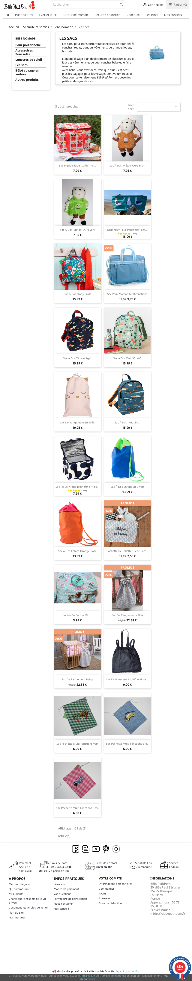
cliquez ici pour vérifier (127, 971)
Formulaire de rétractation (70, 898)
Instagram (116, 849)
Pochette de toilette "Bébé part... (127, 551)
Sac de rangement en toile (77, 422)
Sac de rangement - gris (127, 615)
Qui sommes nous (20, 889)
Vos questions (62, 894)
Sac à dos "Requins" (127, 422)
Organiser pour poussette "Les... (127, 229)
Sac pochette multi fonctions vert (77, 743)
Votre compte (110, 878)
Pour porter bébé (28, 45)
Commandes (107, 888)
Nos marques (17, 917)
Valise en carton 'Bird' (77, 615)
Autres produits (27, 80)
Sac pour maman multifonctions (127, 294)
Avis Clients (16, 894)
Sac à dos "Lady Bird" (77, 294)
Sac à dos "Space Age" (77, 358)
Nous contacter (63, 903)
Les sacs (21, 65)
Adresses (104, 898)
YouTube (96, 849)
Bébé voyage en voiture (27, 72)
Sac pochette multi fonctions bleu (127, 743)
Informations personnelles (115, 883)
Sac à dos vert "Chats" (127, 358)
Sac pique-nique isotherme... (77, 165)
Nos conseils (62, 908)
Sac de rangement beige (77, 679)
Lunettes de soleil (28, 60)
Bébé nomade (25, 38)
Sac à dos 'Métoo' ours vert (77, 229)
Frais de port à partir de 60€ (55, 867)
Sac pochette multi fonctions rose (77, 808)
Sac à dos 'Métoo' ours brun (127, 165)
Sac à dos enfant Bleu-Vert (127, 486)
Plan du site (16, 912)
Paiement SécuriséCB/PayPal (25, 867)
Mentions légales (19, 884)
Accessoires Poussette (24, 52)
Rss (86, 849)
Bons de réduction (110, 903)
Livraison (59, 884)
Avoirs (102, 893)
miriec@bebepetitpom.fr (167, 914)
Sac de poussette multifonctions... (127, 679)
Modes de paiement (66, 889)
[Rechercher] (88, 4)
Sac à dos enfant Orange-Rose (77, 551)
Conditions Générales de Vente (28, 907)
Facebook (75, 849)
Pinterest (106, 849)
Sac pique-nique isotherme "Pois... (77, 486)
